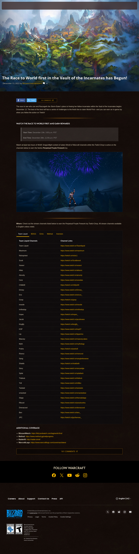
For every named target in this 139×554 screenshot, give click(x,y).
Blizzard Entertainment (32, 83)
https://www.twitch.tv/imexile (71, 305)
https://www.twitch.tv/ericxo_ (71, 295)
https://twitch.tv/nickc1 (69, 256)
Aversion (59, 234)
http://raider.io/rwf (33, 439)
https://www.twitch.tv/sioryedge (72, 368)
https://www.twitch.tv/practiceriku (73, 403)
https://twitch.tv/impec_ (69, 314)
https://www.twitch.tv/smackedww (73, 393)
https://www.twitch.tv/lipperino (72, 334)
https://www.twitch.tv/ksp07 (71, 329)
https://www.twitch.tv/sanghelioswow (75, 359)
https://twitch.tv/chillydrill (70, 285)
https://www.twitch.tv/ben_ (71, 412)
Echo (41, 234)
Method (50, 234)
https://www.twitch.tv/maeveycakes (74, 339)
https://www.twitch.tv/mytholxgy (73, 344)
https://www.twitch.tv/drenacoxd (73, 408)
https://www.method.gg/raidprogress (39, 436)
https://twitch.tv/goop (68, 300)
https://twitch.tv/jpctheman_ (71, 417)
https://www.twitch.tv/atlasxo (71, 270)
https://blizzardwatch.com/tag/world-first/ (46, 433)
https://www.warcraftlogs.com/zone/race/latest (48, 442)
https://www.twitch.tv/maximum (72, 251)
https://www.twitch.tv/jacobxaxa (73, 319)
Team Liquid (22, 234)
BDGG (33, 234)
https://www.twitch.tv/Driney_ (72, 290)
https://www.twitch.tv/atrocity (71, 275)
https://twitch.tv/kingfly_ (70, 324)
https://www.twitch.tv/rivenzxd (72, 354)
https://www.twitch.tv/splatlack (72, 373)
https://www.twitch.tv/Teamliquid (73, 246)
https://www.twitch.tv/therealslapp (73, 398)
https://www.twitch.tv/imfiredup (72, 309)
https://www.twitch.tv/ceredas (72, 280)
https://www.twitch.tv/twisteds (72, 388)
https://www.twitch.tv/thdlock (71, 378)
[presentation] (8, 6)
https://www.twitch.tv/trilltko (71, 383)
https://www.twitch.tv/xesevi (71, 265)
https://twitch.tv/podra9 (69, 349)
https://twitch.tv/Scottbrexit (71, 260)
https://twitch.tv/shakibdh (70, 363)
